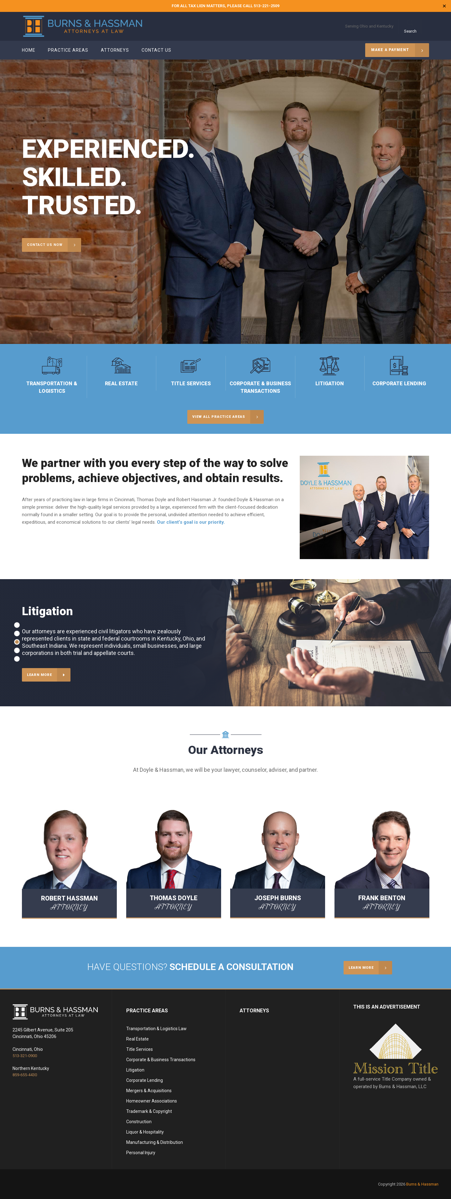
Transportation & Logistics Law (156, 1028)
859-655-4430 (25, 1074)
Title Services (139, 1049)
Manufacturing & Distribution (154, 1142)
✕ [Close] (444, 6)
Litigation (135, 1069)
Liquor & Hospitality (145, 1131)
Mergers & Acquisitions (149, 1090)
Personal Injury (140, 1152)
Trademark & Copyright (149, 1111)
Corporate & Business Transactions (160, 1059)
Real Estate (137, 1038)
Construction (139, 1121)
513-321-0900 (25, 1055)
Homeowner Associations (151, 1100)
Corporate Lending (144, 1080)
